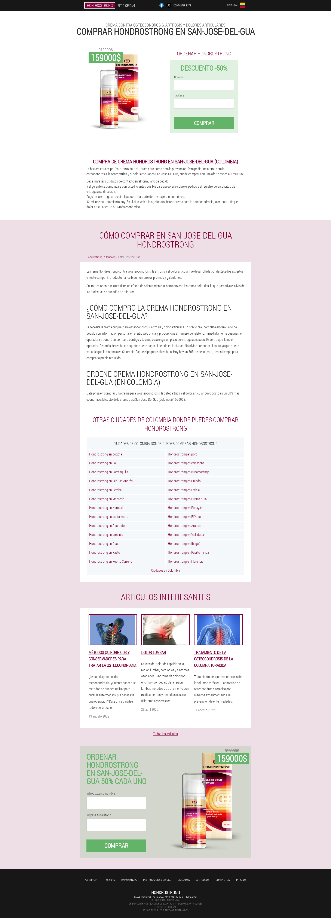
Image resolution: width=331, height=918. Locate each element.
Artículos (202, 880)
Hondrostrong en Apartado (107, 525)
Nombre (178, 77)
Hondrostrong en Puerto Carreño (110, 561)
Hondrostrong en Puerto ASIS (187, 499)
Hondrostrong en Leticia (184, 490)
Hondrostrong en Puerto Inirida (188, 552)
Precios (241, 880)
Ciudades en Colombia (165, 570)
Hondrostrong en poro (182, 454)
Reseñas (109, 880)
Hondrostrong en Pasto (104, 552)
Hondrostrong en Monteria (106, 499)
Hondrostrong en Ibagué (184, 543)
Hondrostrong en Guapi (104, 543)
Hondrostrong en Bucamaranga (188, 472)
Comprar (204, 123)
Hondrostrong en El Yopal (184, 516)
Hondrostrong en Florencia (185, 561)
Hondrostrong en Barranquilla (108, 472)
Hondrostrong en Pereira (105, 490)
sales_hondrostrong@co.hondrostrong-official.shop (165, 896)
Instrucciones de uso (157, 880)
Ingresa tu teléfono (98, 815)
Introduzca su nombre (100, 793)
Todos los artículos (165, 733)
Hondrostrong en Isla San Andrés (111, 481)
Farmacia (91, 880)
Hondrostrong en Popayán (185, 507)
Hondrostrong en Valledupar (186, 534)
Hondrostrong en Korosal (106, 507)
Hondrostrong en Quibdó (184, 481)
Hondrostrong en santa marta (108, 516)
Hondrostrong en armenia (106, 534)
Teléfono (179, 95)
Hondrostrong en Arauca (184, 525)
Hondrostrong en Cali (103, 463)
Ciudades (184, 880)
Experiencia (129, 880)
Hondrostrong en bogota (105, 454)
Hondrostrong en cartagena (186, 463)
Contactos (223, 880)
